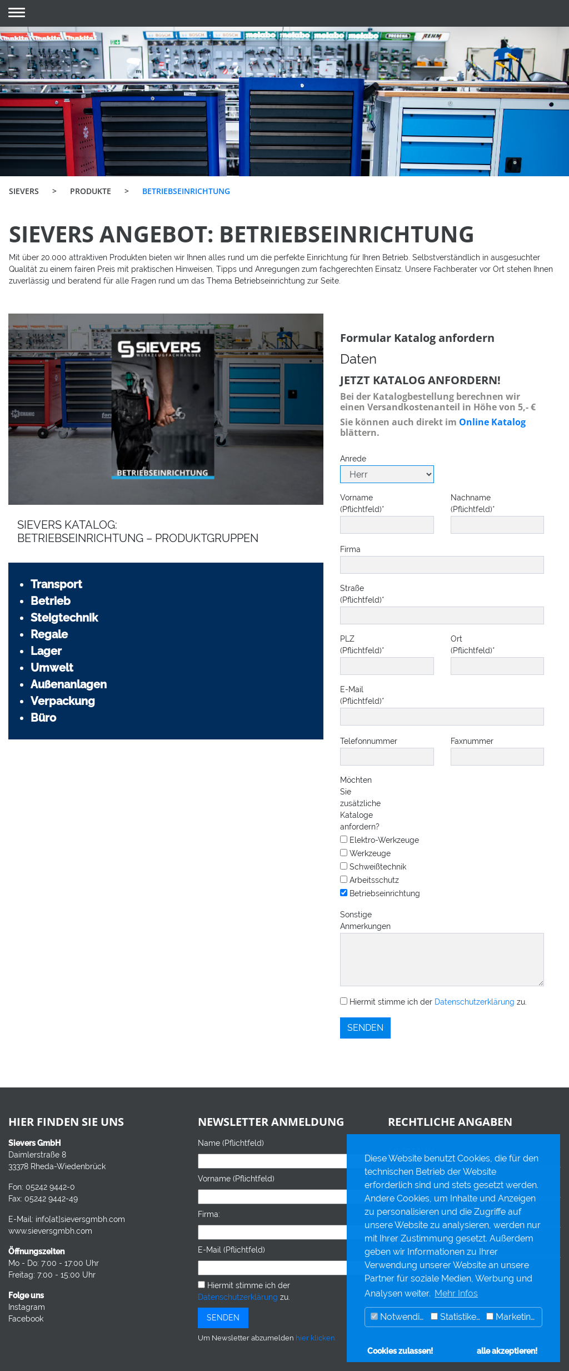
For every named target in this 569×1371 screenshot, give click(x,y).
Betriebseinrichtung (380, 893)
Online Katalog (492, 422)
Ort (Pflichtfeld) (459, 644)
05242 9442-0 (50, 1187)
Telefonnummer (348, 741)
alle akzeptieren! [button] (507, 1350)
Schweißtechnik (373, 866)
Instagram (26, 1307)
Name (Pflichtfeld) (231, 1143)
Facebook (25, 1318)
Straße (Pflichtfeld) (358, 594)
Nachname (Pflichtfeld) (459, 503)
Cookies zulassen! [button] (400, 1350)
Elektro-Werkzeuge (379, 840)
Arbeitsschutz (369, 880)
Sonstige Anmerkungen (358, 920)
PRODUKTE (90, 191)
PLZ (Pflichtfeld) (348, 644)
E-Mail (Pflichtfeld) (358, 695)
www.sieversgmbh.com (50, 1230)
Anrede (348, 458)
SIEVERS (24, 191)
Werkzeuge (365, 853)
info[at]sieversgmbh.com (80, 1219)
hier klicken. (316, 1338)
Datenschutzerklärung (475, 1001)
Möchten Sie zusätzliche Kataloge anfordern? (358, 803)
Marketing (511, 1317)
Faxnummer (459, 741)
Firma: (209, 1214)
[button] (17, 13)
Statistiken (456, 1317)
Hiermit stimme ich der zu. (433, 1001)
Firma (350, 549)
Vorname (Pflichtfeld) (348, 503)
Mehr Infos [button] (456, 1293)
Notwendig (398, 1317)
